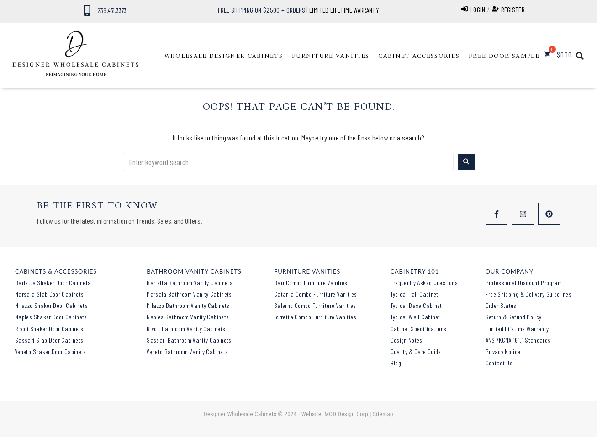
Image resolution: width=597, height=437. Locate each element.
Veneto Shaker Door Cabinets (50, 351)
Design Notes (407, 340)
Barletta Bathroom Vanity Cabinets (189, 282)
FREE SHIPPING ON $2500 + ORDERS (261, 10)
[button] (223, 56)
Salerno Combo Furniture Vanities (315, 305)
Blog (396, 363)
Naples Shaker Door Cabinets (51, 317)
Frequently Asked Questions (424, 282)
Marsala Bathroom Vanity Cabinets (189, 294)
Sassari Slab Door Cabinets (49, 340)
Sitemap (383, 414)
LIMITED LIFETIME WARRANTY (344, 10)
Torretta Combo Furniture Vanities (315, 317)
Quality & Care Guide (416, 351)
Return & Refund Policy (514, 317)
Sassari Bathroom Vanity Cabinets (189, 340)
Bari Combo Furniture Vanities (310, 282)
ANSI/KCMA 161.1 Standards (518, 340)
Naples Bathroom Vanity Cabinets (188, 317)
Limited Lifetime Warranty (517, 329)
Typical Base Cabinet (416, 305)
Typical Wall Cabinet (415, 317)
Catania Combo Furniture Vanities (315, 294)
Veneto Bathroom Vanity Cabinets (187, 351)
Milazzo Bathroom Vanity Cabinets (188, 305)
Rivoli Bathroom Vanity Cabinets (186, 329)
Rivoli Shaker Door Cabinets (49, 329)
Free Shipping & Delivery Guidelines (529, 294)
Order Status (501, 305)
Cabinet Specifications (419, 329)
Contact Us (499, 363)
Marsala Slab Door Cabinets (49, 294)
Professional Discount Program (524, 282)
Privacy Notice (503, 351)
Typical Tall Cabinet (415, 294)
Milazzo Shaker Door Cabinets (51, 305)
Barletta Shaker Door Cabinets (52, 282)
